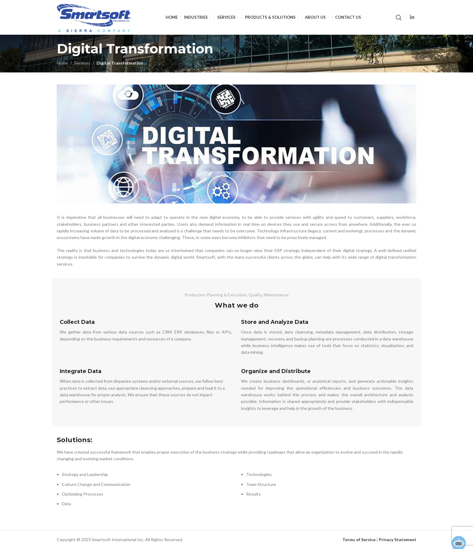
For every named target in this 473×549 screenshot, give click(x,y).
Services (82, 62)
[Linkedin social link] (412, 17)
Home (62, 62)
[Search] (399, 17)
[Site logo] (94, 16)
